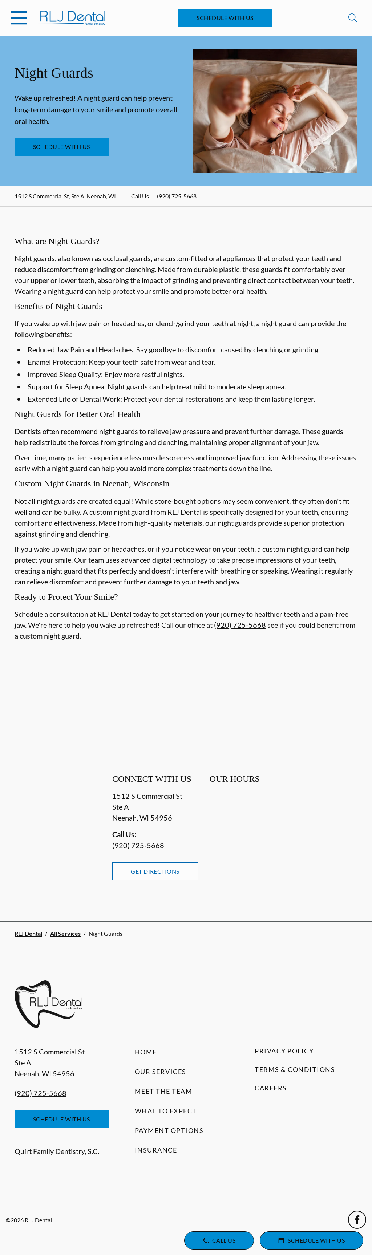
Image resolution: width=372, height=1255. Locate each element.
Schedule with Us (225, 17)
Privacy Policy (284, 1051)
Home (146, 1052)
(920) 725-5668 (177, 196)
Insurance (156, 1150)
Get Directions (155, 871)
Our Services (160, 1072)
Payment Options (169, 1130)
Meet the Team (164, 1091)
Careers (271, 1088)
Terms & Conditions (295, 1069)
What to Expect (166, 1111)
